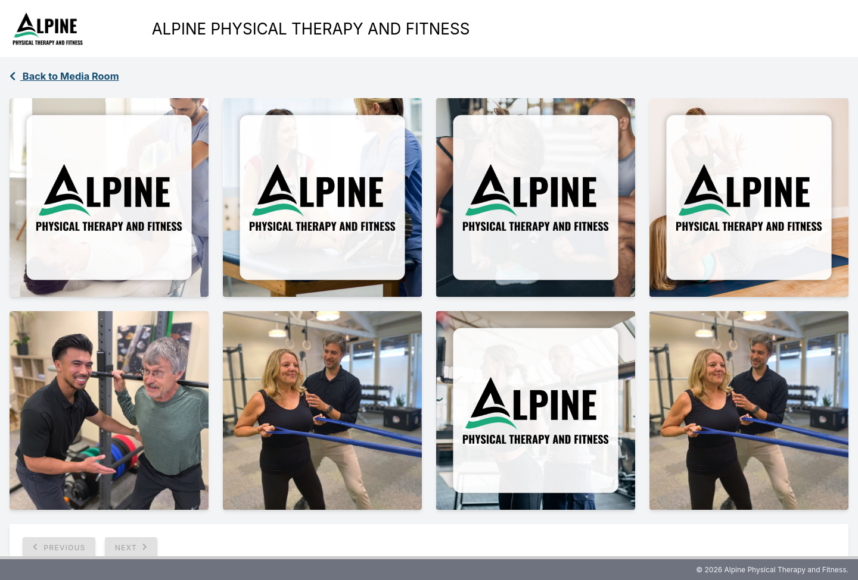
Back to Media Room (64, 76)
